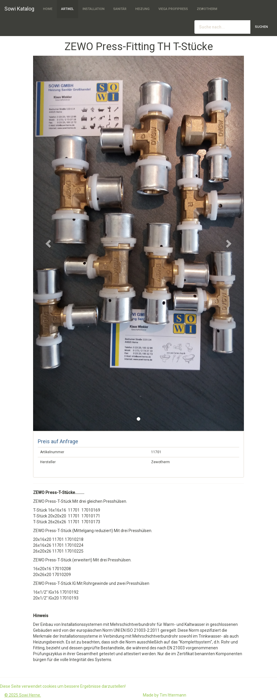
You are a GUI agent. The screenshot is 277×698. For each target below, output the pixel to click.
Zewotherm (207, 9)
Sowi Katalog (19, 9)
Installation (94, 9)
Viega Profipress (173, 9)
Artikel (67, 9)
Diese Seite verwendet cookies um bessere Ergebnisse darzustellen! (63, 686)
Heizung (142, 9)
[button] (49, 243)
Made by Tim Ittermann (164, 695)
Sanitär (119, 9)
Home (47, 9)
